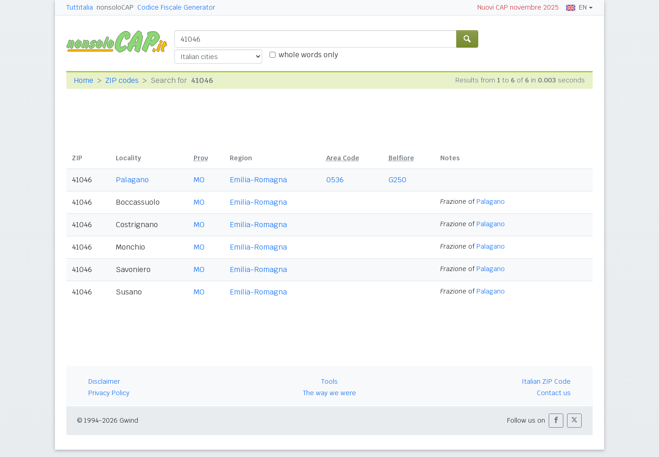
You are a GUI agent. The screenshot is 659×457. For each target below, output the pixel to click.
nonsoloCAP (115, 7)
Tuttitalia (79, 7)
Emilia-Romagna (258, 180)
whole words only (308, 55)
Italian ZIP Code (546, 381)
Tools (329, 381)
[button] (556, 420)
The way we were (329, 393)
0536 (335, 180)
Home (83, 80)
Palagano (132, 180)
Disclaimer (104, 381)
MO (199, 180)
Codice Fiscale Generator (176, 7)
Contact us (554, 393)
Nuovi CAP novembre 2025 (518, 7)
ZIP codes (122, 80)
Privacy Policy (109, 393)
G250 (397, 180)
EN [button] (576, 7)
